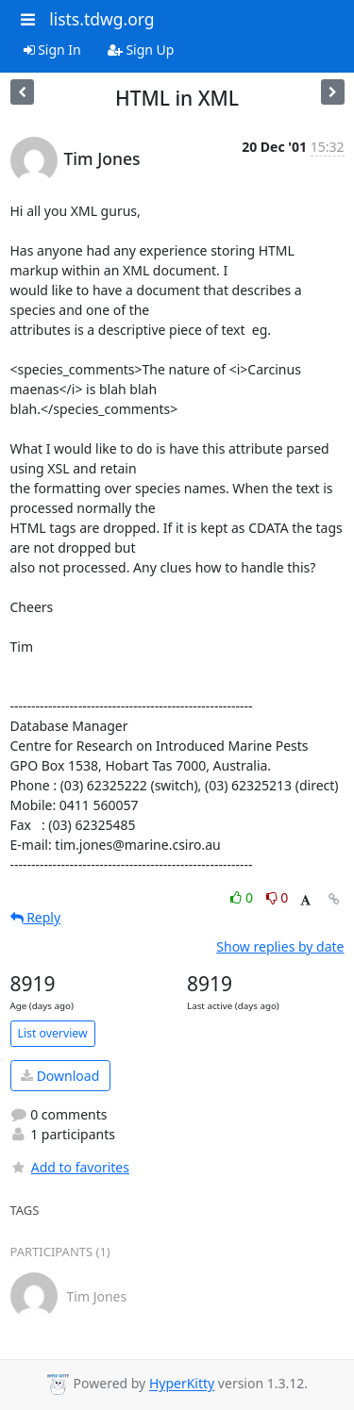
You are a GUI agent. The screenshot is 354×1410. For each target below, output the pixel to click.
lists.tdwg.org (102, 19)
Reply (35, 917)
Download (60, 1076)
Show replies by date (280, 946)
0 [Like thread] (243, 897)
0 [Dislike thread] (277, 897)
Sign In (52, 49)
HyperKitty (181, 1384)
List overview (53, 1033)
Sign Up (141, 49)
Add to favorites (69, 1167)
